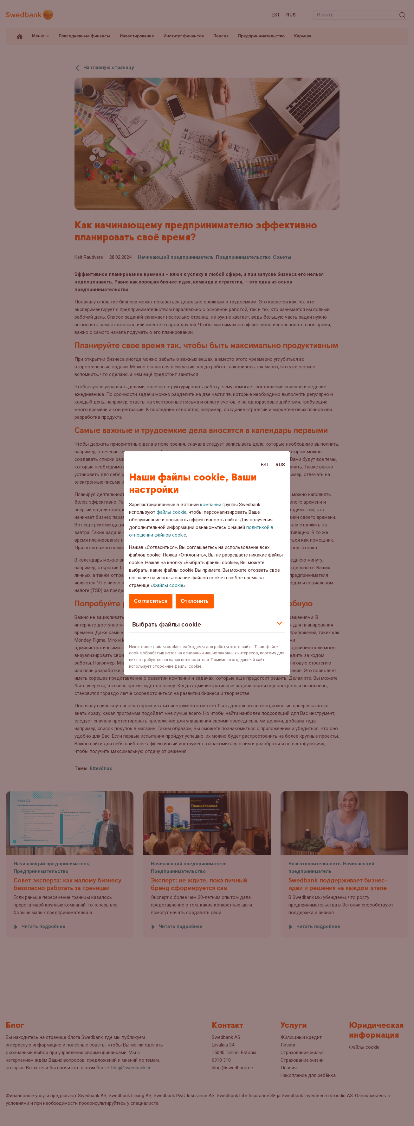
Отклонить (195, 601)
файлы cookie (171, 512)
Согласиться (150, 601)
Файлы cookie (168, 585)
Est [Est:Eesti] (265, 465)
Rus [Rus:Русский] (280, 465)
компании (210, 504)
